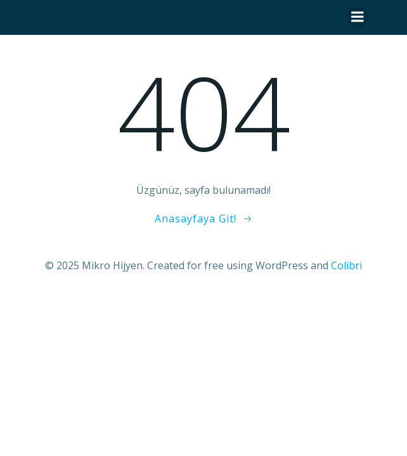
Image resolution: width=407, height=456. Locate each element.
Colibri (346, 265)
